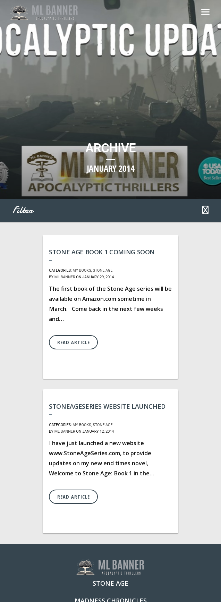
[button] (205, 210)
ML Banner (64, 277)
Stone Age (102, 270)
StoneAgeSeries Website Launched (107, 406)
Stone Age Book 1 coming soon (102, 252)
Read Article (73, 342)
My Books (82, 270)
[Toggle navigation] (205, 12)
